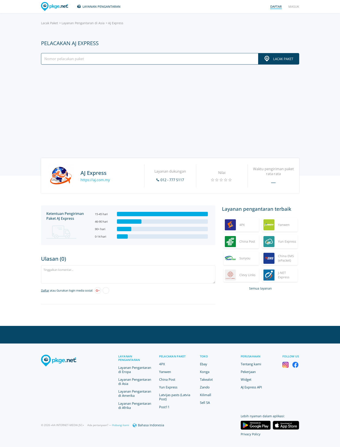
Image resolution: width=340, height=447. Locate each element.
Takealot (206, 379)
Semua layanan (260, 288)
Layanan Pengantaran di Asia (83, 23)
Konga (204, 371)
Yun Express (168, 387)
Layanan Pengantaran (101, 6)
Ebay (203, 364)
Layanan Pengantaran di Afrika (134, 405)
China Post (167, 379)
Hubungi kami (120, 425)
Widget (246, 379)
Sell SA (205, 402)
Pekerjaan (248, 371)
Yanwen (165, 371)
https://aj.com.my (95, 180)
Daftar (45, 290)
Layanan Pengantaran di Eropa (134, 369)
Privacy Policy (250, 434)
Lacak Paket (49, 23)
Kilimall (205, 395)
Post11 (164, 407)
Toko (204, 356)
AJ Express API (251, 387)
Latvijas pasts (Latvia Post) (174, 397)
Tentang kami (251, 364)
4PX (162, 364)
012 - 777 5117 (172, 180)
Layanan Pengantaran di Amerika (134, 393)
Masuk (293, 6)
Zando (205, 387)
